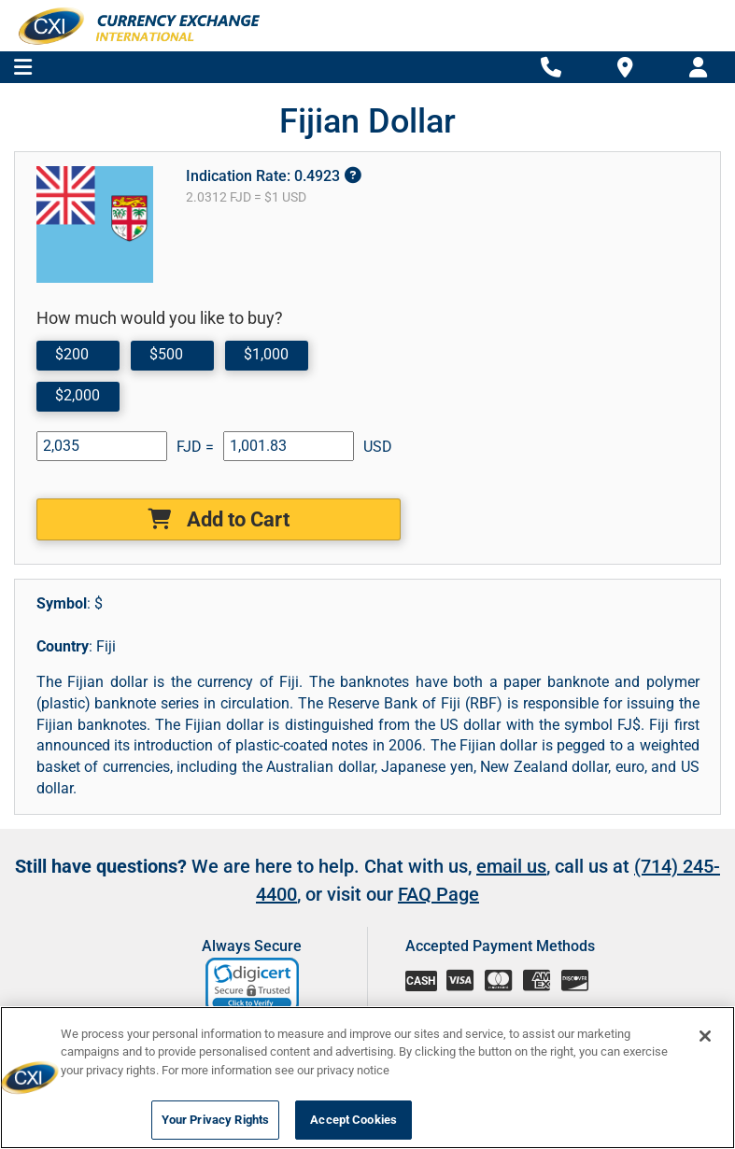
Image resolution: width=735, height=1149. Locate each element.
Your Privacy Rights (215, 1120)
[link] (253, 985)
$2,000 (77, 395)
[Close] (705, 1036)
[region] (367, 1077)
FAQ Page (438, 894)
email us (511, 866)
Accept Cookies (353, 1120)
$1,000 (266, 354)
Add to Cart (219, 519)
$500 (166, 354)
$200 (72, 354)
